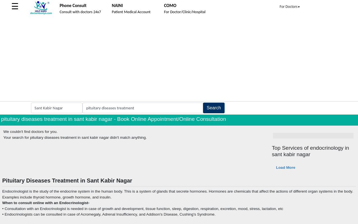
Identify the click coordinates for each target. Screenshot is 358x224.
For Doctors (290, 6)
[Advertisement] (179, 59)
